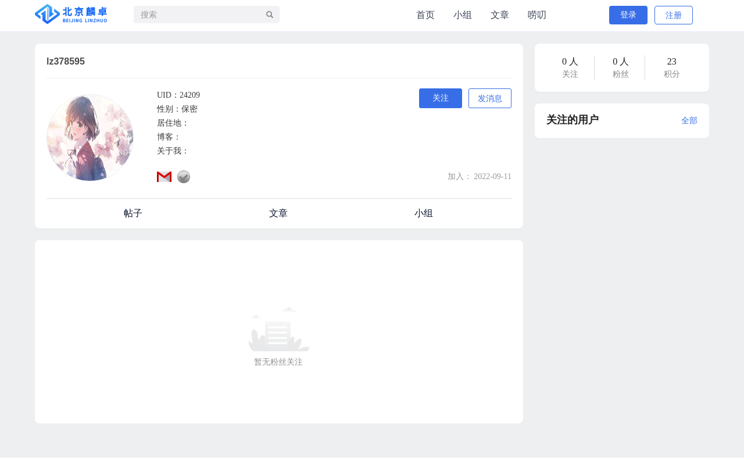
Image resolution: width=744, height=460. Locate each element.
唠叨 (537, 15)
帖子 (133, 213)
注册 (674, 15)
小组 (462, 15)
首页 (425, 15)
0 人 (570, 61)
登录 (628, 14)
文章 (500, 15)
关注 (440, 98)
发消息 (490, 98)
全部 (689, 120)
